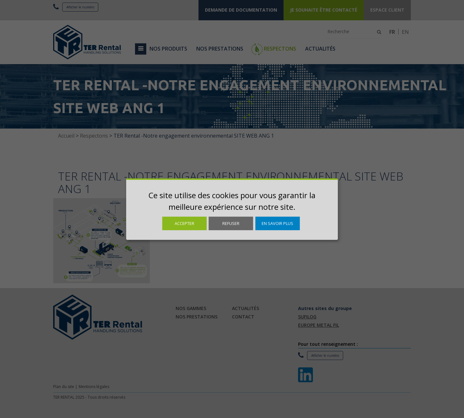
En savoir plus (277, 223)
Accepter (184, 223)
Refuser (230, 223)
